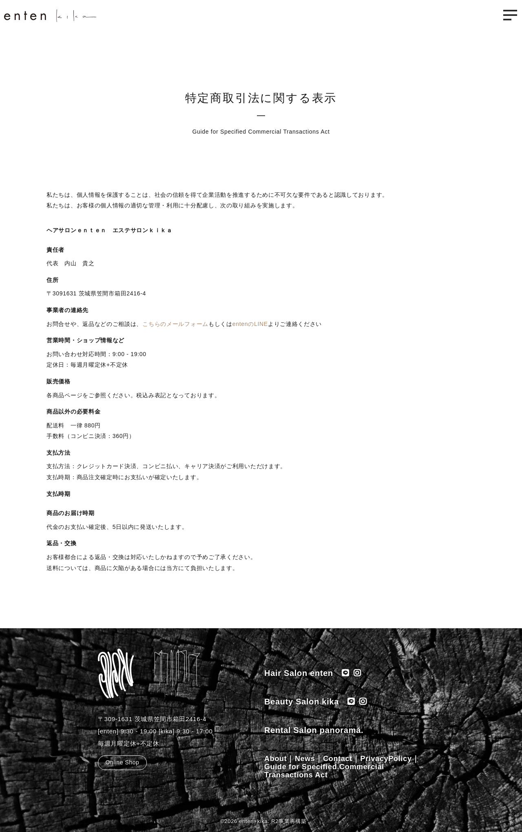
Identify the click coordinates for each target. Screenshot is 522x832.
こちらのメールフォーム (175, 324)
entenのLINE (250, 324)
